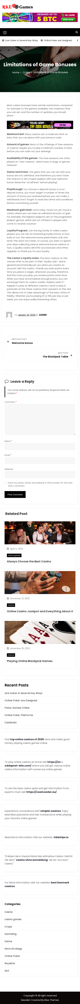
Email (8, 455)
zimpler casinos (50, 811)
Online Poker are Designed (57, 40)
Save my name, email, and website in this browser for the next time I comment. (40, 484)
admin (43, 314)
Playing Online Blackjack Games (29, 661)
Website (9, 469)
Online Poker (12, 956)
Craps (8, 926)
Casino (11, 605)
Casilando (11, 722)
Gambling (11, 934)
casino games (14, 555)
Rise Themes (51, 1000)
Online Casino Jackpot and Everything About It (40, 611)
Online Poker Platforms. (19, 715)
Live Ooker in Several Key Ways (21, 40)
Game (8, 941)
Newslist (26, 1000)
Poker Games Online (17, 708)
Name (8, 441)
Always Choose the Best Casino (29, 561)
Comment (11, 402)
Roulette (10, 963)
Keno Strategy (13, 948)
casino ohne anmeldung (32, 860)
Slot (7, 970)
